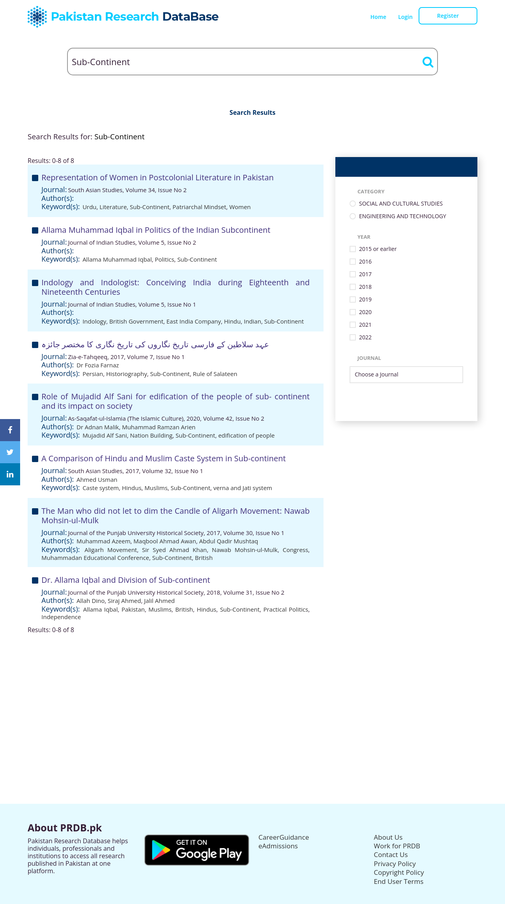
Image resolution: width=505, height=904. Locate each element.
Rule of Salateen (215, 374)
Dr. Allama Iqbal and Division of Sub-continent (125, 580)
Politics (164, 259)
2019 (365, 299)
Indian (252, 321)
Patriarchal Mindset (199, 207)
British (204, 557)
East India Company (193, 321)
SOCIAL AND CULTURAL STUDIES (401, 203)
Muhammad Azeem (104, 541)
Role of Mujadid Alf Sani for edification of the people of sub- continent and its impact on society (175, 401)
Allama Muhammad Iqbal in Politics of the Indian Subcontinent (155, 230)
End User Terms (399, 881)
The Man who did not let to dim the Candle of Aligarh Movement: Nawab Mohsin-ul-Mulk (175, 515)
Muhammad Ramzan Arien (158, 427)
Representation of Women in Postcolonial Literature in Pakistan (157, 177)
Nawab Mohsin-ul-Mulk (245, 550)
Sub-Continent (149, 207)
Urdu (89, 207)
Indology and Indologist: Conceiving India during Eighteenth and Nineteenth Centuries (175, 287)
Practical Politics (285, 609)
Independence (61, 617)
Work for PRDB (397, 845)
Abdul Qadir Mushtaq (228, 541)
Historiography (126, 374)
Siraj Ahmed (124, 601)
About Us (388, 837)
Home (378, 17)
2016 (365, 261)
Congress (295, 550)
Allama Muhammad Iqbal (117, 259)
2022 (365, 337)
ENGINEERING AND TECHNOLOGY (402, 216)
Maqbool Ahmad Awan (164, 541)
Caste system (100, 488)
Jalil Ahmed (159, 601)
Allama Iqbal (100, 609)
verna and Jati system (242, 488)
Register (448, 15)
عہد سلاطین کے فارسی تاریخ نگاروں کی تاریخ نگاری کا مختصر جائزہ (155, 344)
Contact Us (391, 854)
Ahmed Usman (97, 479)
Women (240, 207)
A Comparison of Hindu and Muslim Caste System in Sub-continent (163, 458)
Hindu (232, 321)
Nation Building (151, 435)
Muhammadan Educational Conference (95, 557)
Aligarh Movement (110, 550)
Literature (113, 207)
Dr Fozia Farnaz (98, 365)
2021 (365, 325)
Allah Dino (91, 601)
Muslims (155, 488)
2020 (365, 312)
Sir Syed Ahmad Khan (174, 550)
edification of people (246, 435)
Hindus (132, 488)
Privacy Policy (395, 863)
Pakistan (133, 609)
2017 (365, 274)
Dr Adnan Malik (98, 427)
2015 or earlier (378, 249)
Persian (92, 374)
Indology (94, 321)
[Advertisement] (252, 689)
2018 (365, 287)
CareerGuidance (283, 837)
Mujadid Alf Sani (104, 435)
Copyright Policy (399, 872)
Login (405, 17)
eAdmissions (278, 845)
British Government (136, 321)
